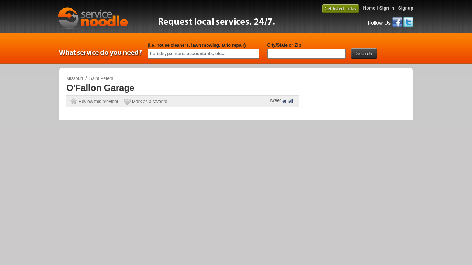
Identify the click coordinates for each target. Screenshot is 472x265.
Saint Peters (101, 78)
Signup (405, 8)
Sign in (386, 8)
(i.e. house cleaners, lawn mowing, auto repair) (197, 45)
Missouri (74, 78)
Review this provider (98, 101)
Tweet (275, 100)
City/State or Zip (284, 45)
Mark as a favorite (149, 101)
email (287, 101)
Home (369, 8)
